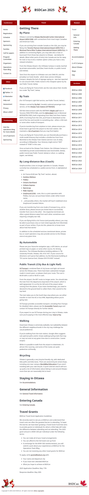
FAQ (73, 75)
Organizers (7, 63)
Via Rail (37, 104)
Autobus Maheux (29, 177)
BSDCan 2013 (77, 125)
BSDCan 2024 (77, 168)
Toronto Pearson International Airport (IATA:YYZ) (45, 48)
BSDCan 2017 (77, 141)
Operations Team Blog (7, 68)
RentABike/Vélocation (48, 364)
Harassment (7, 104)
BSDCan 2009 (77, 110)
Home (5, 29)
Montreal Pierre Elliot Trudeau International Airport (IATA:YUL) (42, 50)
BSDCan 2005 (77, 94)
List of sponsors (9, 136)
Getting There (76, 48)
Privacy (5, 108)
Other (8, 82)
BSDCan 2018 (77, 145)
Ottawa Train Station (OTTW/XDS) (42, 107)
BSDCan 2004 (77, 90)
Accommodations (29, 382)
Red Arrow (27, 188)
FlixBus (25, 180)
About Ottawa (77, 67)
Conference (8, 23)
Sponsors (6, 41)
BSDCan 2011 (77, 117)
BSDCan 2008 (77, 106)
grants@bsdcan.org (38, 455)
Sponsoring (7, 45)
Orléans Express (29, 185)
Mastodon (8, 96)
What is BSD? (8, 112)
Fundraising (8, 120)
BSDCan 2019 (77, 149)
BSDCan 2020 (77, 153)
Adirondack (49, 113)
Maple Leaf (54, 111)
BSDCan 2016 (77, 137)
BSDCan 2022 (77, 161)
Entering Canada (29, 405)
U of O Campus (77, 63)
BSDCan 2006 (77, 98)
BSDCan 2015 (77, 133)
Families (6, 49)
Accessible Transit (51, 306)
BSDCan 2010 (77, 114)
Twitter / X (8, 92)
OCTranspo (24, 268)
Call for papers (8, 53)
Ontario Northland (30, 182)
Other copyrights (39, 491)
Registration (7, 33)
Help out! (6, 100)
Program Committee (7, 58)
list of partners (34, 131)
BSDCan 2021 (77, 157)
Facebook (7, 88)
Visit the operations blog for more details (9, 129)
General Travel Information (33, 394)
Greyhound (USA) (29, 193)
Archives (76, 83)
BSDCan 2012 (77, 121)
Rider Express (28, 191)
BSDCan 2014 (77, 129)
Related (77, 23)
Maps (74, 71)
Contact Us (7, 73)
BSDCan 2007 (77, 102)
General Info (76, 36)
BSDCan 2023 (77, 165)
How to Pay (57, 315)
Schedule (6, 37)
